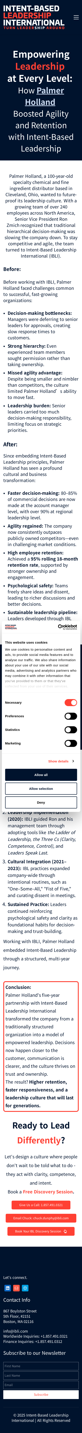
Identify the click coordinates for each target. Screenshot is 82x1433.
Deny (41, 802)
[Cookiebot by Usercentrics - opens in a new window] (58, 627)
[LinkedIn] (7, 1288)
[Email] (16, 1288)
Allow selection (41, 788)
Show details (58, 761)
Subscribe (41, 1394)
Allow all (41, 775)
